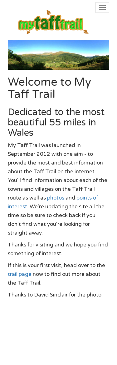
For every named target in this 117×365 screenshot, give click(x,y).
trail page (20, 274)
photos (55, 198)
